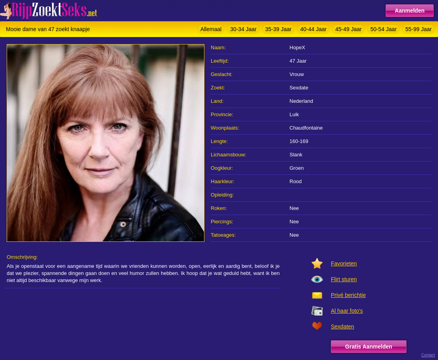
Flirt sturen (344, 279)
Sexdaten (342, 326)
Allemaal (211, 29)
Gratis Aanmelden (368, 346)
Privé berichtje (348, 295)
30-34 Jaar (243, 29)
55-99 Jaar (418, 29)
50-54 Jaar (383, 29)
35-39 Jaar (278, 29)
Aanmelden (409, 10)
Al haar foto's (347, 311)
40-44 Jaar (313, 29)
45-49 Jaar (348, 29)
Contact (428, 355)
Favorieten (344, 263)
